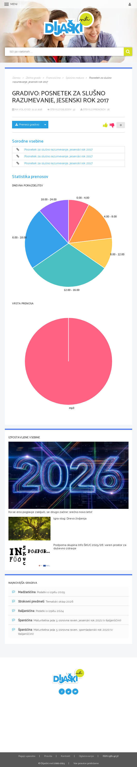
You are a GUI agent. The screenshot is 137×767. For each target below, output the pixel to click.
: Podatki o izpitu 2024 (38, 611)
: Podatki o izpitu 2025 (38, 592)
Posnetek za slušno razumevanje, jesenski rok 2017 (58, 149)
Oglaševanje (86, 756)
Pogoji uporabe (27, 756)
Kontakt (65, 756)
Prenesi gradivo (27, 124)
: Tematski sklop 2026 (42, 601)
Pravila (48, 756)
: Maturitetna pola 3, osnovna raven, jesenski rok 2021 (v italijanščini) (66, 620)
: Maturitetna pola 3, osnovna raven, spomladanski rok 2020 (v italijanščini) (62, 632)
